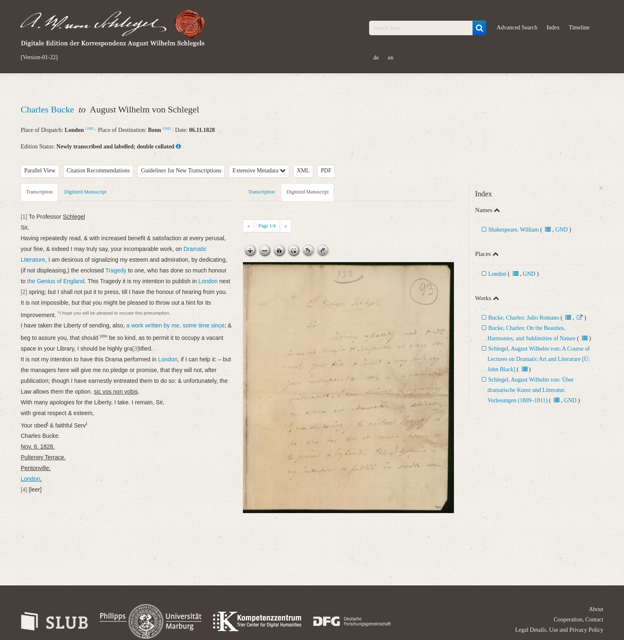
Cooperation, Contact (578, 619)
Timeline (579, 27)
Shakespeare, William (513, 230)
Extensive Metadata (259, 170)
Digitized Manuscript (85, 192)
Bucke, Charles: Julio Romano (523, 318)
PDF (326, 170)
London (497, 274)
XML (303, 170)
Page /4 (267, 226)
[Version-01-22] (39, 57)
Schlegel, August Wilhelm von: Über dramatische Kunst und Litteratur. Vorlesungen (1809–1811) (530, 390)
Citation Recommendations (98, 170)
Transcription (39, 192)
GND (89, 129)
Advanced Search (517, 27)
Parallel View (40, 170)
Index (553, 27)
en (391, 58)
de (376, 58)
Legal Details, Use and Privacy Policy (559, 630)
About (596, 609)
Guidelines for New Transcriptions (181, 170)
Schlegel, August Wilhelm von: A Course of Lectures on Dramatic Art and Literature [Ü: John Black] (538, 359)
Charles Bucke (48, 109)
